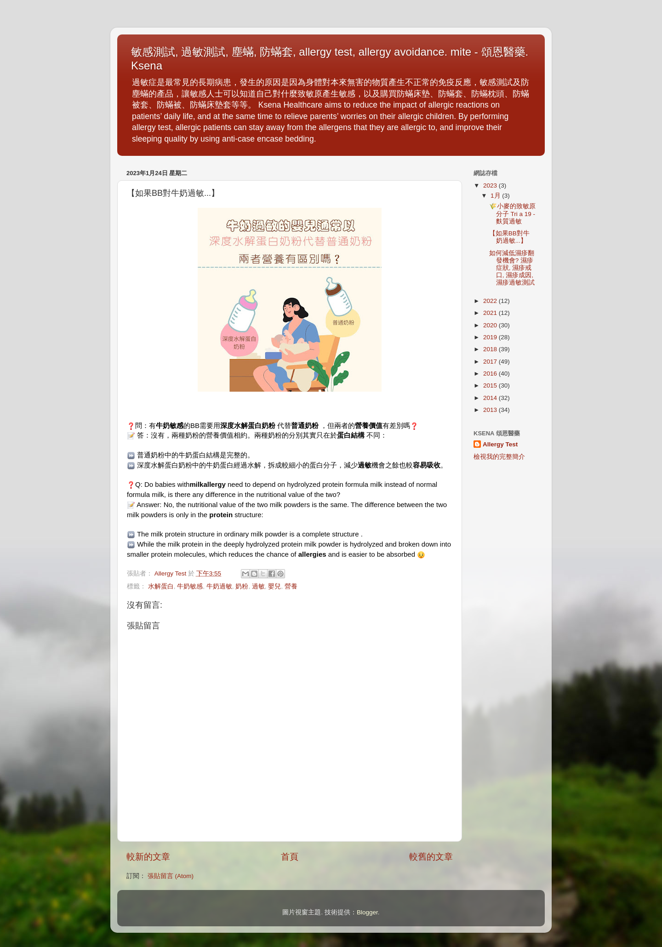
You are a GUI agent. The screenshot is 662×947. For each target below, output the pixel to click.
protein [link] (221, 515)
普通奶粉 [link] (305, 425)
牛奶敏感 (190, 586)
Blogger (367, 912)
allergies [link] (312, 554)
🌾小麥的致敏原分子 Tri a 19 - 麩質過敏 (512, 213)
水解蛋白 (161, 586)
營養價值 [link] (368, 425)
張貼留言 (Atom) (171, 876)
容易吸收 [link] (426, 465)
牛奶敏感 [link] (169, 425)
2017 (491, 361)
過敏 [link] (364, 465)
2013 (491, 409)
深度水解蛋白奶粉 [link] (247, 425)
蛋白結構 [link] (351, 435)
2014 (491, 397)
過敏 (258, 586)
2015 (491, 385)
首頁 (289, 856)
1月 (496, 195)
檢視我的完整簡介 (499, 456)
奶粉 (241, 586)
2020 (491, 325)
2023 (491, 185)
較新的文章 (148, 856)
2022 (491, 300)
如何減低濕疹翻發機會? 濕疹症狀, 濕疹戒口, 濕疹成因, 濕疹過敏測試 (512, 268)
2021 (491, 312)
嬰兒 (274, 586)
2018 (491, 349)
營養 (291, 586)
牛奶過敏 (219, 586)
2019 (491, 337)
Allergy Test (500, 444)
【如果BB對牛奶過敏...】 (509, 237)
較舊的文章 (431, 856)
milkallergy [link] (207, 484)
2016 (491, 373)
